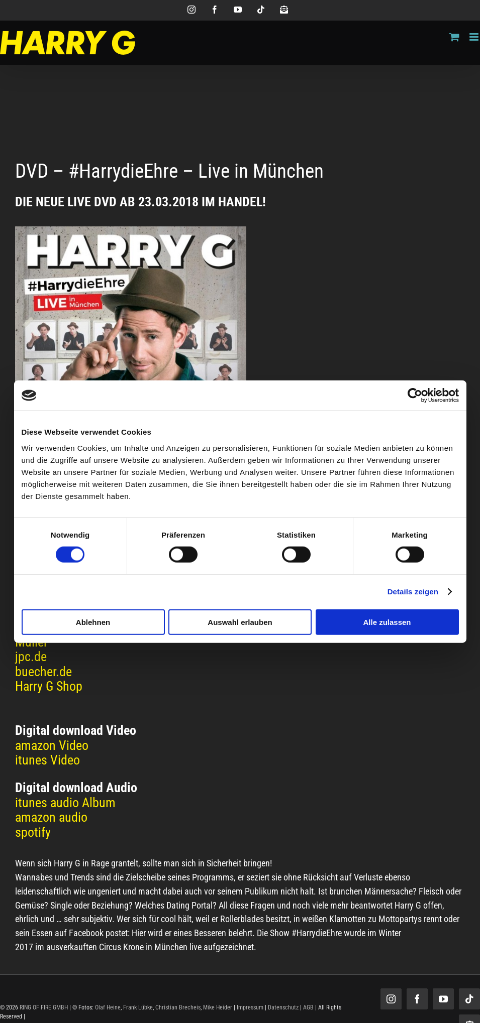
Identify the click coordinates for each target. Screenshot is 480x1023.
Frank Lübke (138, 1007)
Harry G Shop (48, 686)
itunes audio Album (65, 802)
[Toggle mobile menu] (474, 37)
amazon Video (51, 745)
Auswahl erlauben (240, 621)
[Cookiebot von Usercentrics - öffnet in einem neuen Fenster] (415, 395)
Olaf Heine (108, 1007)
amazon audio (51, 817)
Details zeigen (413, 591)
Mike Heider (217, 1007)
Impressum (250, 1007)
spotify (33, 832)
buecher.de (43, 671)
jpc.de (31, 656)
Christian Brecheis (178, 1007)
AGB (308, 1007)
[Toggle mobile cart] (454, 37)
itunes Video (47, 760)
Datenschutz (283, 1007)
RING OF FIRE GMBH (44, 1007)
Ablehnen (93, 621)
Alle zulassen (387, 621)
